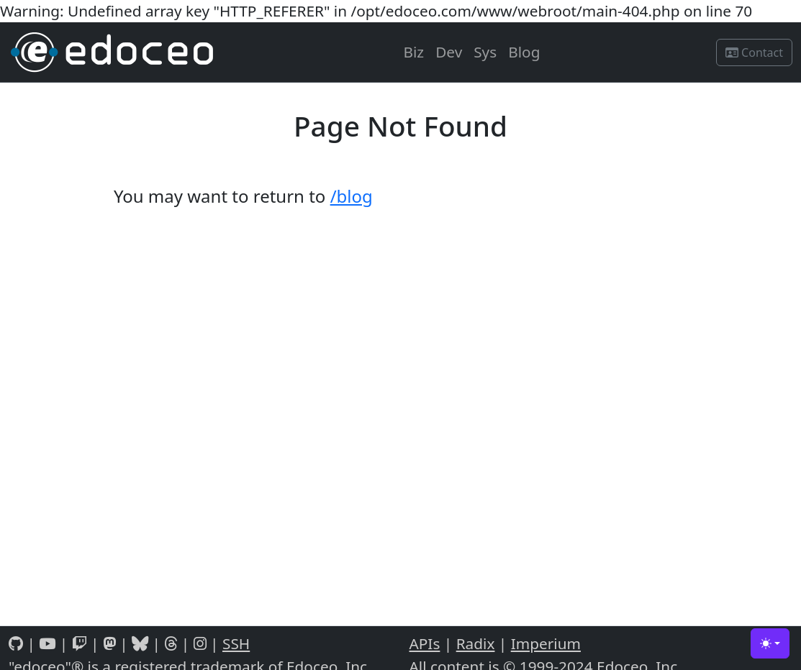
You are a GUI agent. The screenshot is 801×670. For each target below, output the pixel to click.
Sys (485, 52)
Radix (475, 643)
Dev (448, 52)
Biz (413, 52)
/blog (351, 196)
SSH (236, 643)
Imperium (546, 643)
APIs (424, 643)
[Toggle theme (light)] (770, 643)
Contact (754, 52)
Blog (524, 52)
